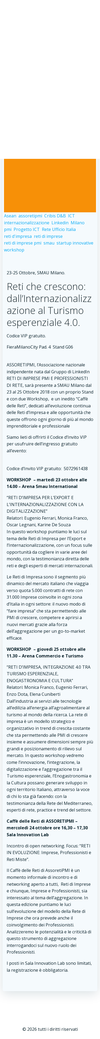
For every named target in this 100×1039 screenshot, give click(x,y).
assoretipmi (30, 216)
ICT (71, 216)
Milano (78, 223)
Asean (10, 216)
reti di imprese (48, 236)
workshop (14, 250)
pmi (7, 229)
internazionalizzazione (26, 223)
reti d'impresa (18, 236)
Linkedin (60, 223)
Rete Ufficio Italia (59, 229)
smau (48, 243)
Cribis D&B (55, 216)
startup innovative (75, 243)
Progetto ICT (27, 229)
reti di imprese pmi (22, 243)
